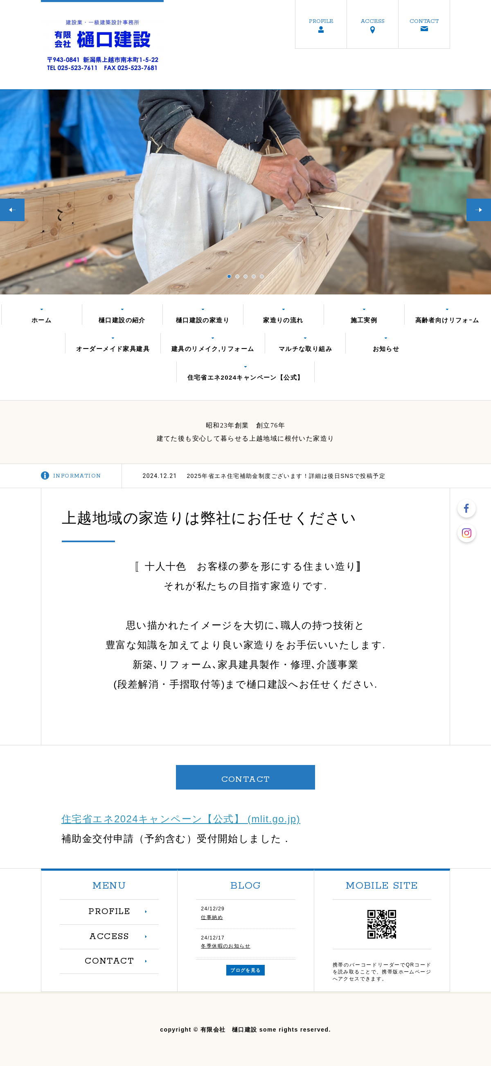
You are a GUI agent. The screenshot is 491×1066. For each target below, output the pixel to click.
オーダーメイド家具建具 (113, 348)
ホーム (42, 320)
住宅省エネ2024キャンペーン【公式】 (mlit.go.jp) (180, 818)
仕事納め (212, 917)
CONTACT (424, 21)
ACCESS (373, 21)
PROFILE (321, 21)
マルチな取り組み (305, 348)
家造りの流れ (283, 320)
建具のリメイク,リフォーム (212, 348)
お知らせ (386, 348)
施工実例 (364, 320)
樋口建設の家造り (203, 320)
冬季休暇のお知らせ (225, 946)
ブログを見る (245, 970)
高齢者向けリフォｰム (447, 320)
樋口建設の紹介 (122, 320)
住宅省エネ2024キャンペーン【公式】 (245, 377)
